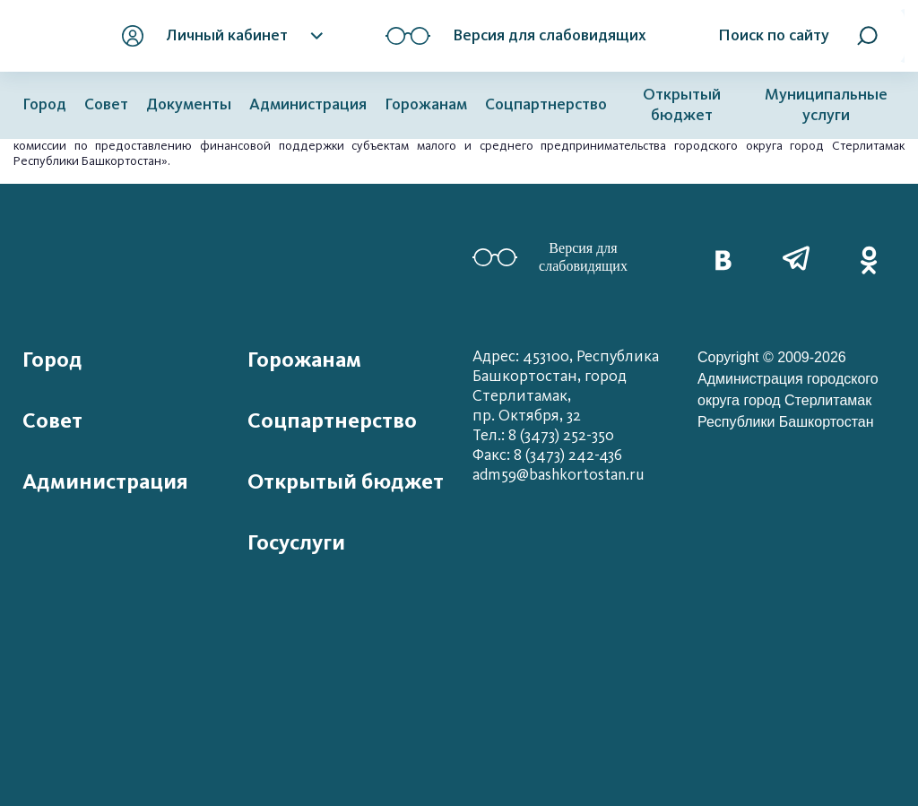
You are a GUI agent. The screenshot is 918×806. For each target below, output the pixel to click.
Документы (188, 104)
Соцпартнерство (546, 104)
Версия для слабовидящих (550, 256)
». (165, 161)
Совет (106, 104)
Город (44, 104)
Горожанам (426, 104)
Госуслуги (296, 542)
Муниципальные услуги (826, 105)
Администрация (308, 104)
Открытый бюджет (682, 105)
